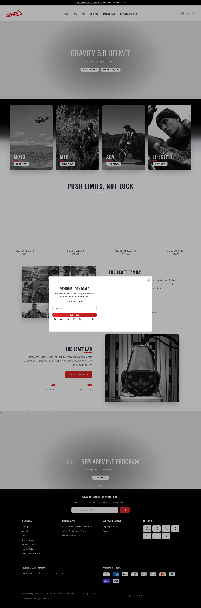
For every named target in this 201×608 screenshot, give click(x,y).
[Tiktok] (86, 319)
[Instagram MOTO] (67, 319)
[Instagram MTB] (73, 319)
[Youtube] (61, 319)
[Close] (148, 280)
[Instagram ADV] (80, 319)
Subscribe (74, 315)
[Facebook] (54, 319)
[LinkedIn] (93, 319)
